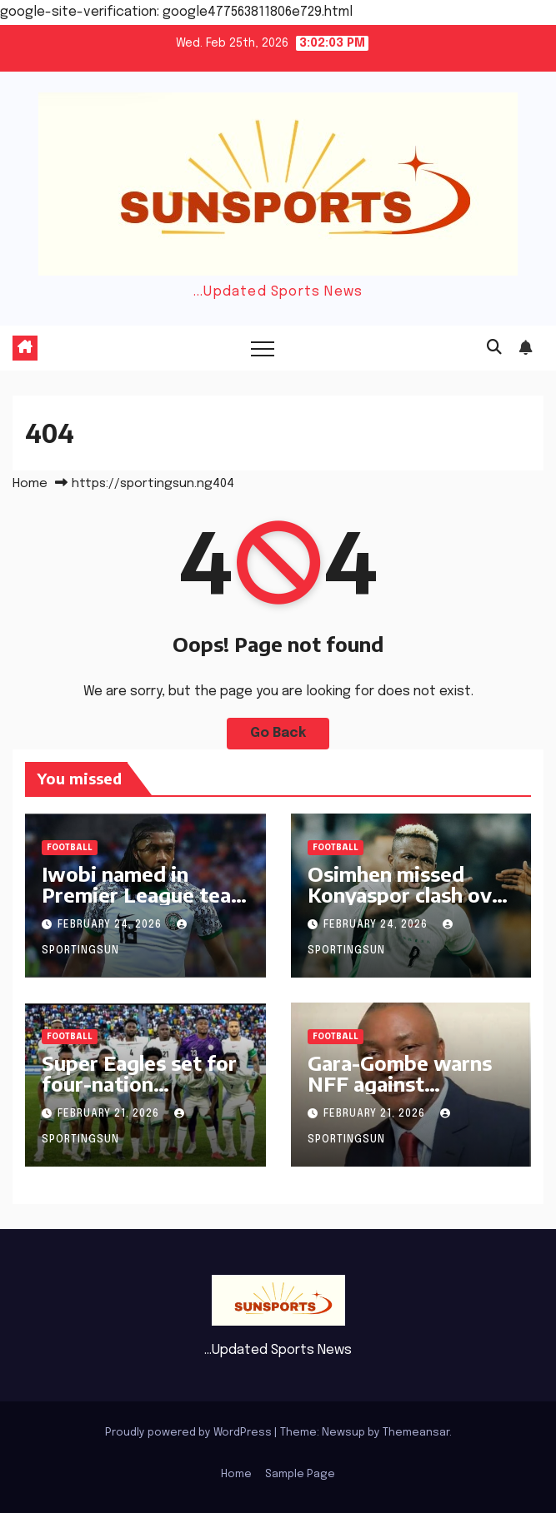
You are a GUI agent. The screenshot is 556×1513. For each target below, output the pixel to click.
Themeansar (416, 1432)
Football (70, 848)
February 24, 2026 (111, 925)
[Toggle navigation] (262, 348)
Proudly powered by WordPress (189, 1432)
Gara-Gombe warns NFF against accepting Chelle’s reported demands (400, 1093)
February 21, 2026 (110, 1114)
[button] (494, 348)
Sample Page (300, 1474)
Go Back (278, 733)
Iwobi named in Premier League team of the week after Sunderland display (145, 904)
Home (30, 483)
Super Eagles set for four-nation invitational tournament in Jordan (143, 1093)
